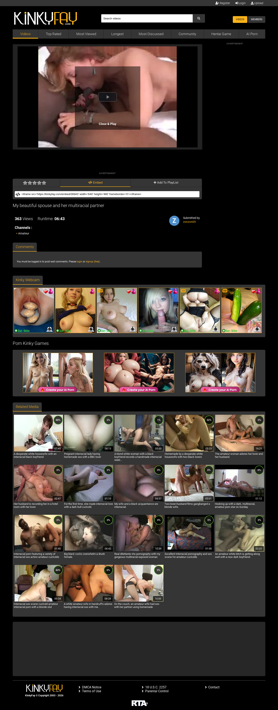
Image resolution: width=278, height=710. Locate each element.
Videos (240, 19)
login (79, 261)
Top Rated (53, 34)
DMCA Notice (91, 687)
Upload (257, 3)
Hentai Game (221, 34)
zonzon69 (189, 221)
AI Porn (252, 34)
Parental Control (157, 691)
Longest (117, 34)
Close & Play (107, 124)
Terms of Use (91, 691)
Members (256, 19)
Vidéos (25, 34)
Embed (95, 182)
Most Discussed (151, 34)
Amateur (23, 233)
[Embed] (109, 194)
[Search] (147, 18)
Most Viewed (86, 34)
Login (240, 3)
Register (222, 3)
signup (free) (93, 261)
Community (187, 34)
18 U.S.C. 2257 (156, 687)
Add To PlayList (166, 182)
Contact (213, 687)
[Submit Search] (199, 18)
